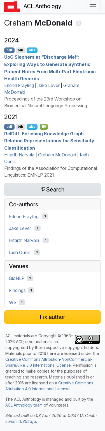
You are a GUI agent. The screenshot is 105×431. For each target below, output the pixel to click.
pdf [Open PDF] (9, 50)
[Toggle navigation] (93, 6)
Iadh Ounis (20, 252)
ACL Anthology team (24, 405)
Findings (17, 290)
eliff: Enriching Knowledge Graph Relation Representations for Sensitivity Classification (49, 140)
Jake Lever (49, 85)
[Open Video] (44, 126)
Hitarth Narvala (19, 155)
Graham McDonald (57, 155)
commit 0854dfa (20, 421)
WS (13, 302)
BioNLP (17, 278)
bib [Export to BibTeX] (20, 50)
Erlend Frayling (19, 85)
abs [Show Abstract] (32, 50)
